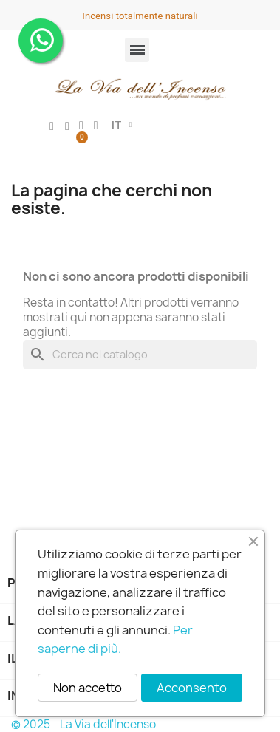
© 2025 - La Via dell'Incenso (83, 724)
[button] (96, 125)
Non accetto (87, 688)
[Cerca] (140, 354)
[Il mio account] (51, 126)
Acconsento (192, 688)
